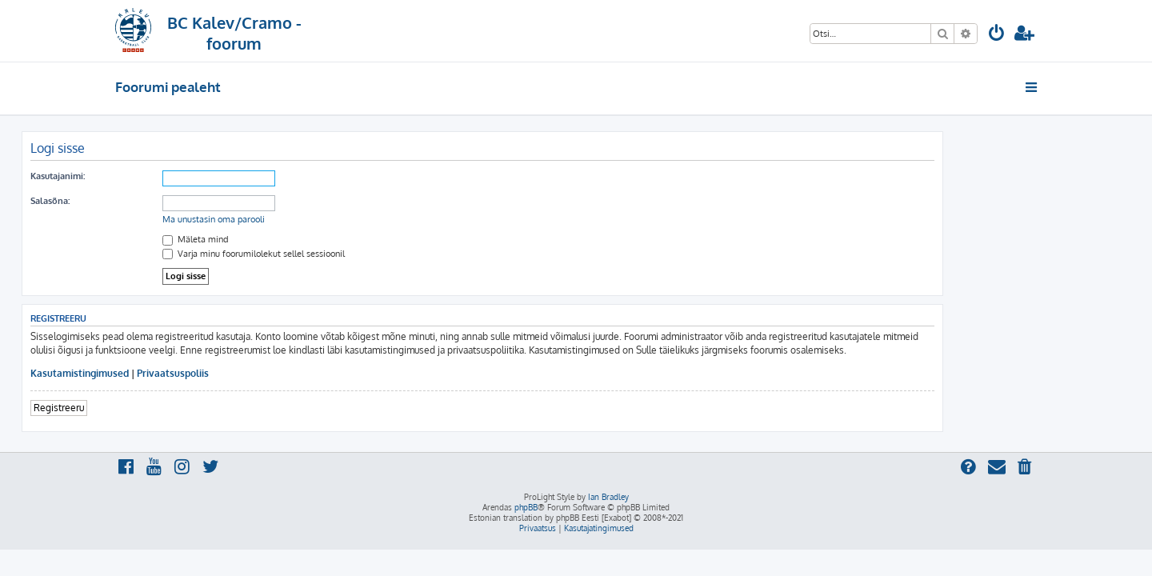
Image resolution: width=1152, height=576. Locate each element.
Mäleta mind (289, 239)
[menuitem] (997, 35)
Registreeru (152, 408)
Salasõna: (143, 200)
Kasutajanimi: (151, 176)
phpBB (526, 507)
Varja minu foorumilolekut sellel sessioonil (347, 253)
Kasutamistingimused (173, 373)
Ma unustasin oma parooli (307, 219)
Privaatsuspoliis (266, 373)
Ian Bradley (608, 497)
